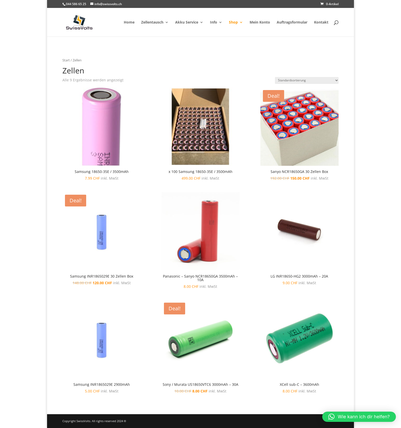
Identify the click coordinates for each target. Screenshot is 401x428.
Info (213, 22)
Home (129, 22)
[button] (359, 417)
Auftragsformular (292, 22)
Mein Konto (260, 22)
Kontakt (321, 22)
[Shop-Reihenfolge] (307, 80)
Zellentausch (152, 22)
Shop (233, 22)
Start (66, 60)
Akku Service (186, 22)
